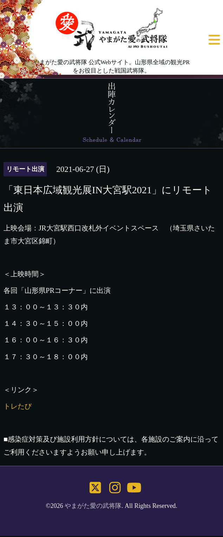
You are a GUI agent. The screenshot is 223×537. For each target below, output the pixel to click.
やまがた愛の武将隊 (93, 505)
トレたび (18, 406)
